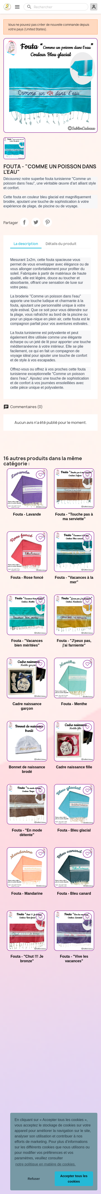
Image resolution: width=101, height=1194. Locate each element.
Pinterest (47, 222)
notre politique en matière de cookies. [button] (45, 1164)
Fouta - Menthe (74, 704)
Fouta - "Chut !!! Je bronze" (27, 958)
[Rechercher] (59, 6)
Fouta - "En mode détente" (27, 832)
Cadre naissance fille (74, 767)
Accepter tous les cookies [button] (73, 1178)
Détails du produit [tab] (61, 243)
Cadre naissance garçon (26, 706)
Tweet (35, 222)
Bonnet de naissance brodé (27, 769)
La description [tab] (26, 243)
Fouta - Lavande (27, 514)
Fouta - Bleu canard (74, 893)
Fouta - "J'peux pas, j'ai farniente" (74, 643)
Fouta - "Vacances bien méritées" (27, 643)
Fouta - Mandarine (27, 893)
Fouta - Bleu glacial (74, 830)
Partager (24, 222)
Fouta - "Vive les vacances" (74, 958)
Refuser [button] (34, 1179)
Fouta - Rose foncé (27, 577)
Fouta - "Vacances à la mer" (74, 580)
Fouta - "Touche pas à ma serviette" (74, 516)
